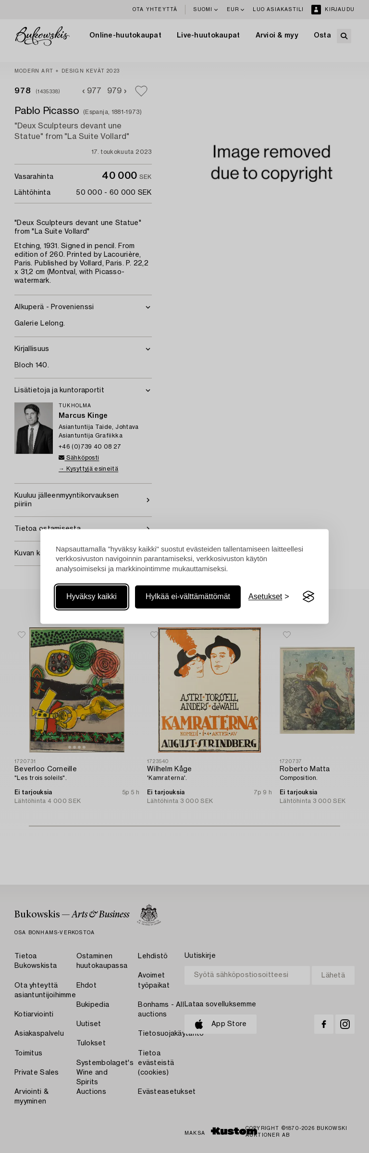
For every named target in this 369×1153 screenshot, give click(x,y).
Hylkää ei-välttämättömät (188, 596)
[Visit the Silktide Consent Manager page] (308, 596)
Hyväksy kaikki (91, 596)
